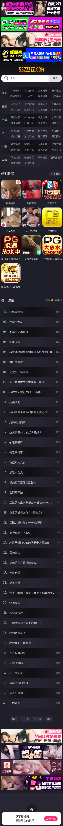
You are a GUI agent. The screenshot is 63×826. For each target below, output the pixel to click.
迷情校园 (15, 149)
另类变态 (56, 123)
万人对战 (42, 90)
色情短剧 (29, 163)
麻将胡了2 (15, 96)
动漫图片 (56, 130)
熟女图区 (42, 136)
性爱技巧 (56, 149)
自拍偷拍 (29, 104)
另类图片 (56, 136)
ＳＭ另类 (56, 109)
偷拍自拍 (29, 117)
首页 (14, 719)
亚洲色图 (29, 130)
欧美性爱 (56, 117)
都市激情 (15, 144)
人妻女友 (42, 144)
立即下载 (51, 818)
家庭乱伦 (29, 144)
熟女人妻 (15, 109)
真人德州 (29, 90)
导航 (4, 160)
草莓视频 (42, 157)
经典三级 (29, 123)
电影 (4, 120)
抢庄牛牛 (56, 96)
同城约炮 (15, 157)
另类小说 (29, 149)
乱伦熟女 (42, 123)
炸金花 (29, 96)
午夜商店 (29, 157)
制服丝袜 (15, 123)
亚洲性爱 (15, 117)
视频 (4, 106)
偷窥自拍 (15, 130)
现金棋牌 (42, 96)
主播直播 (42, 109)
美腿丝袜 (15, 136)
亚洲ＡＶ (15, 104)
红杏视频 (15, 163)
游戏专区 (56, 90)
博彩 (4, 93)
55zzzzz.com (31, 69)
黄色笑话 (42, 149)
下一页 (37, 719)
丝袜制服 (29, 109)
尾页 (49, 719)
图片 (4, 133)
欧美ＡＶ (42, 104)
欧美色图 (42, 130)
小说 (4, 146)
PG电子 (15, 90)
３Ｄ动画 (56, 104)
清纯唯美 (29, 136)
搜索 (55, 78)
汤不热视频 (56, 157)
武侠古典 (56, 144)
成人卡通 (42, 117)
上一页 (25, 719)
